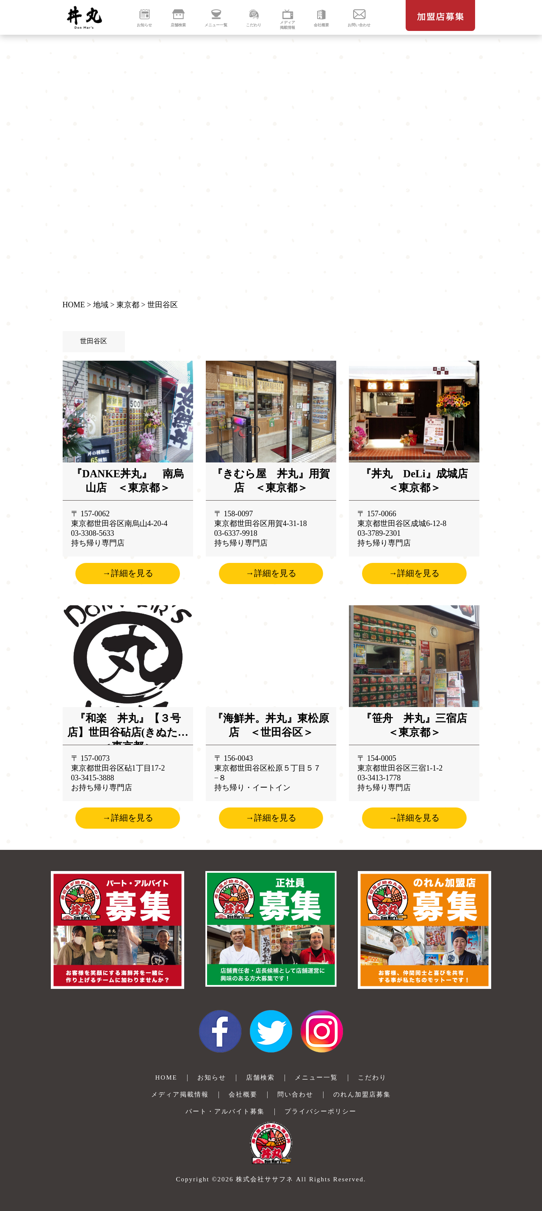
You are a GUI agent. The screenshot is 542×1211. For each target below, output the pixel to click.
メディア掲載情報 (180, 1094)
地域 (100, 305)
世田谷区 (162, 305)
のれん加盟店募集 (362, 1094)
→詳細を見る (127, 573)
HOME (74, 305)
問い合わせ (295, 1094)
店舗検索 (260, 1077)
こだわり (372, 1077)
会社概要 (243, 1094)
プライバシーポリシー (321, 1111)
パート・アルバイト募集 (225, 1111)
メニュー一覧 (316, 1077)
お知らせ (211, 1077)
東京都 (127, 305)
